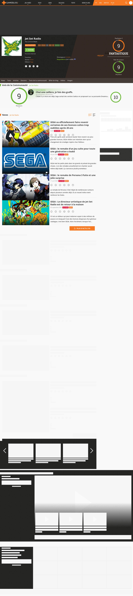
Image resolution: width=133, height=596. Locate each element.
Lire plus (100, 55)
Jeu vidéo (57, 131)
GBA (50, 45)
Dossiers (24, 80)
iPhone (43, 45)
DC (53, 45)
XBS (100, 3)
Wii (47, 45)
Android (57, 45)
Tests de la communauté (38, 80)
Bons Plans (86, 3)
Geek (50, 3)
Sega (31, 62)
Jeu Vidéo (28, 3)
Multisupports (30, 45)
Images (70, 80)
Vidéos (62, 80)
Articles (16, 80)
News (3, 80)
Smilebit (68, 57)
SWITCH (106, 3)
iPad (39, 45)
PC (96, 3)
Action (31, 60)
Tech (39, 3)
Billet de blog (53, 80)
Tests (73, 3)
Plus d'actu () (82, 228)
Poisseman (41, 94)
